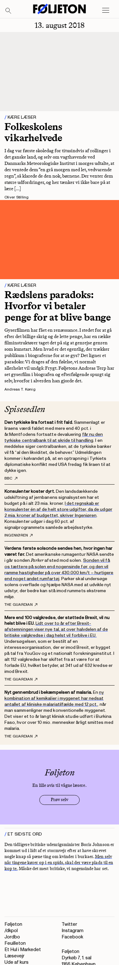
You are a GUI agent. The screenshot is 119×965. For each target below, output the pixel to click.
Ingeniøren (18, 535)
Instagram (72, 930)
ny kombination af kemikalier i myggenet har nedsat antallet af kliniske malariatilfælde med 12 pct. (54, 698)
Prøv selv (59, 799)
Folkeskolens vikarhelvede (33, 132)
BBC (10, 478)
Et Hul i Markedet (22, 949)
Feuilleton (15, 943)
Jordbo (12, 937)
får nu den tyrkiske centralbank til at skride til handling (53, 437)
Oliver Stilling (16, 197)
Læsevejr (14, 956)
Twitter (69, 924)
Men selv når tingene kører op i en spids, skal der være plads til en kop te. (58, 862)
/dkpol (11, 930)
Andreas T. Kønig (20, 389)
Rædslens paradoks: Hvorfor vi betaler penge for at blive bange (57, 306)
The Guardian (20, 604)
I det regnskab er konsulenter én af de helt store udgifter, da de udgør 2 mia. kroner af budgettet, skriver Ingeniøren (58, 509)
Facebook (72, 937)
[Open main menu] (106, 10)
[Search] (8, 11)
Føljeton (13, 924)
